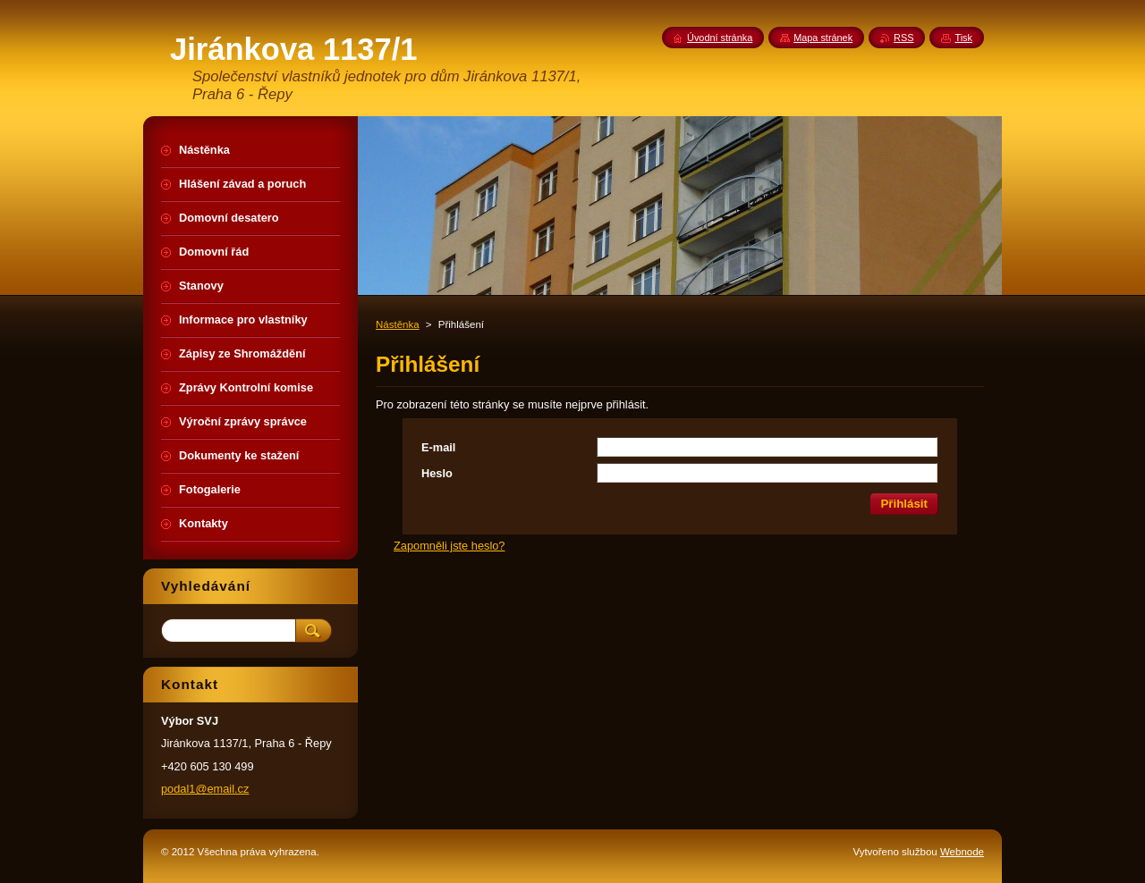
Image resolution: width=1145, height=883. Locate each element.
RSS (903, 37)
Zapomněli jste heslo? (449, 545)
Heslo (437, 473)
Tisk (963, 37)
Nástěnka (398, 324)
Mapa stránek (822, 37)
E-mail (438, 447)
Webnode (962, 851)
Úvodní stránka (719, 37)
